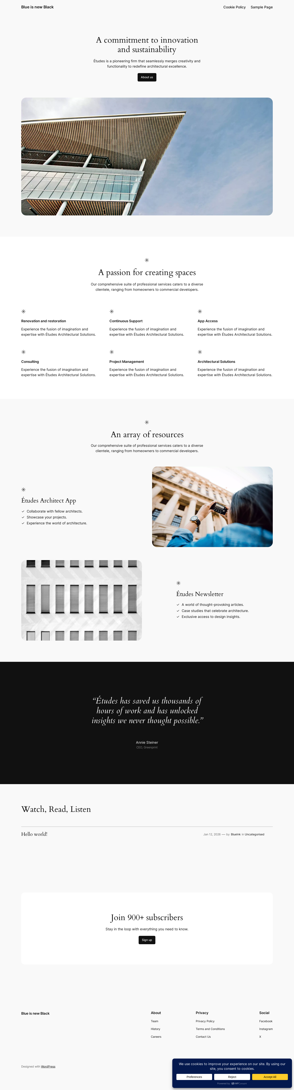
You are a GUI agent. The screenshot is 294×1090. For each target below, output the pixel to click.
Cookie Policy (234, 7)
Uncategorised (254, 834)
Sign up (147, 940)
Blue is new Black (37, 6)
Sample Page (262, 7)
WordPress (48, 1066)
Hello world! (34, 834)
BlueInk (236, 834)
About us (147, 77)
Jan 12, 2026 (212, 834)
